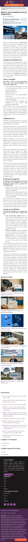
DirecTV (5, 445)
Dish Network (6, 443)
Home (5, 478)
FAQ (5, 483)
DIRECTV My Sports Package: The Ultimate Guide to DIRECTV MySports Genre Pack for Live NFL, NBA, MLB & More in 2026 (15, 414)
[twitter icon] (5, 504)
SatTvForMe (7, 510)
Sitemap (5, 488)
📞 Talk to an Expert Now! (21, 539)
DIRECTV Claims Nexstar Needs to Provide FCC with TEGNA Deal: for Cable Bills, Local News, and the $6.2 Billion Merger (15, 427)
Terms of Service (12, 513)
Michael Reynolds (14, 19)
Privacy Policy (4, 513)
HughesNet (5, 454)
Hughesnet (6, 500)
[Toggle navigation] (21, 1)
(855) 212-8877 (14, 5)
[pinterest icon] (14, 504)
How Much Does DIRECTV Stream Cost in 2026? (14, 418)
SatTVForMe (5, 8)
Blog (10, 8)
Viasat (4, 452)
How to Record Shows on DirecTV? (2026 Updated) (14, 404)
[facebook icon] (8, 504)
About (5, 481)
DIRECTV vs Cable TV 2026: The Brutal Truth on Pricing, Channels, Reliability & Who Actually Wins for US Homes (14, 408)
